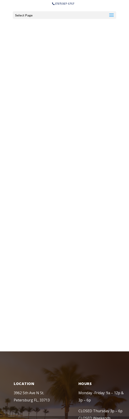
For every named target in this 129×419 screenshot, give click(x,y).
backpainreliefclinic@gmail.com (40, 312)
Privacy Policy (30, 362)
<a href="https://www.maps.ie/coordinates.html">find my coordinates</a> (64, 92)
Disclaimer (53, 362)
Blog (100, 362)
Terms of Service (79, 362)
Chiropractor (62, 369)
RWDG (83, 382)
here (90, 412)
